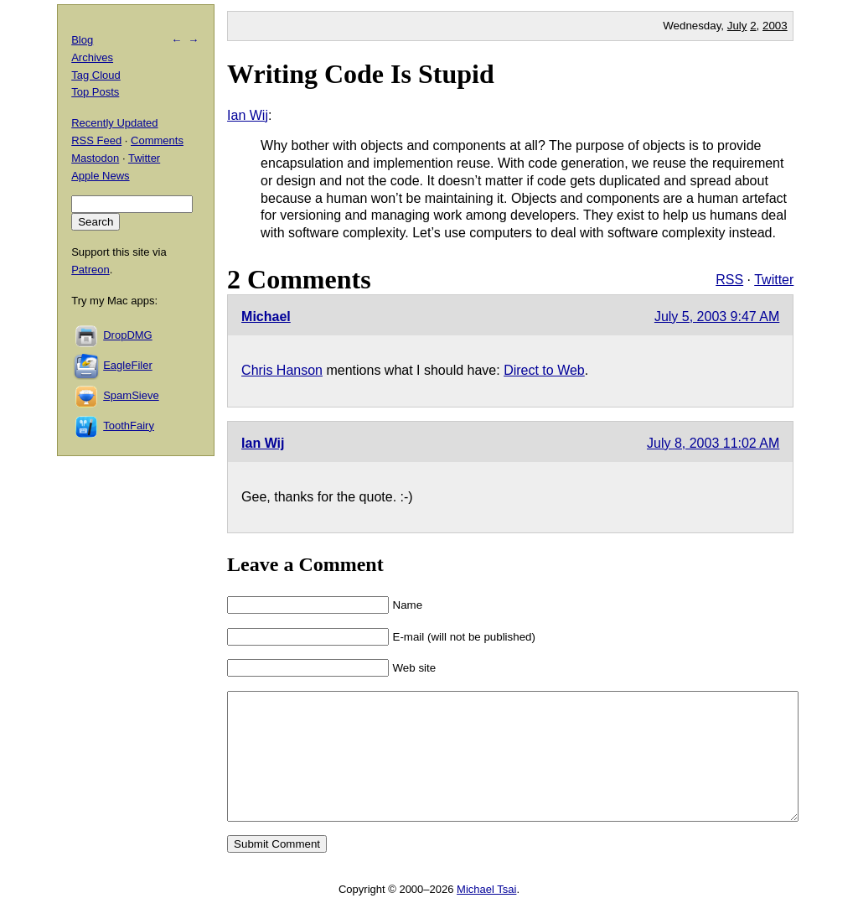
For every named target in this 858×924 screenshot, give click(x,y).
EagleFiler (127, 365)
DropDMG (127, 335)
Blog (82, 40)
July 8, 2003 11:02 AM (713, 443)
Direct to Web (544, 370)
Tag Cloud (96, 75)
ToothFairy (128, 425)
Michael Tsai (486, 914)
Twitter (773, 280)
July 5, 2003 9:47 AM (716, 316)
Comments (157, 140)
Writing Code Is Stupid (360, 74)
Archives (92, 57)
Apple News (100, 175)
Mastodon (95, 158)
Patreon (90, 269)
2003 (775, 25)
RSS (729, 280)
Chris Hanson (282, 370)
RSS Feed (96, 140)
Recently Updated (114, 123)
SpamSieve (130, 395)
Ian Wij (247, 115)
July (737, 25)
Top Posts (95, 92)
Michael (266, 316)
